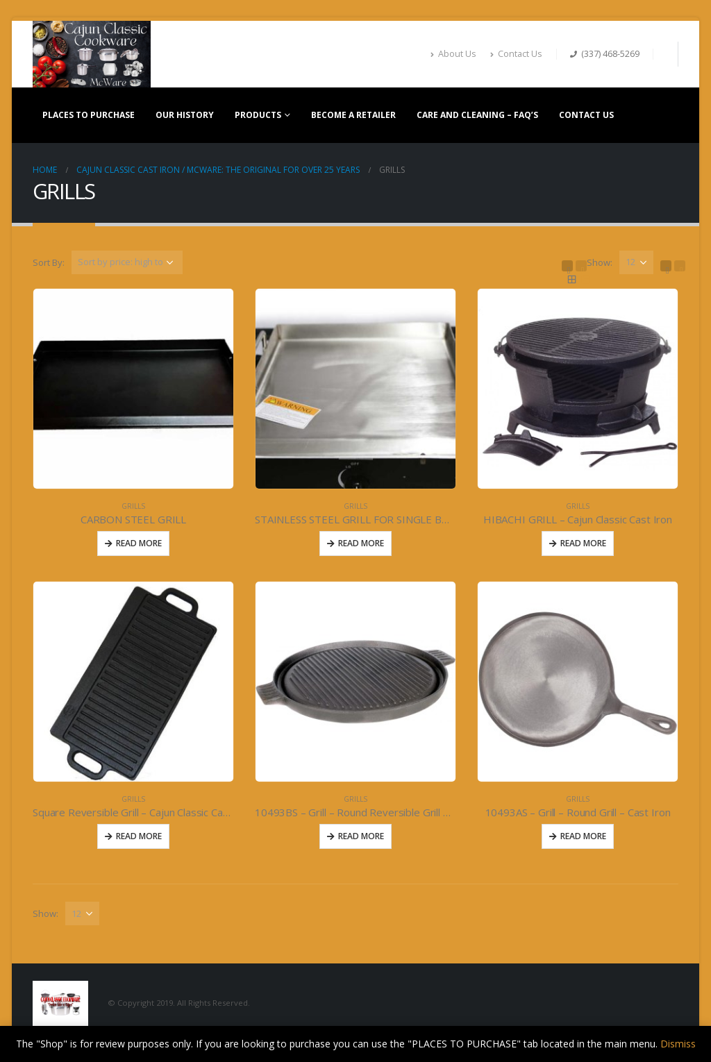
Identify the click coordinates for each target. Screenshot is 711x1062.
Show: (599, 262)
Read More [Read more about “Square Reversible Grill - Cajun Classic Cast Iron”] (139, 836)
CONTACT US (586, 115)
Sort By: (49, 262)
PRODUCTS (258, 115)
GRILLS (133, 506)
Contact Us (516, 54)
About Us (453, 54)
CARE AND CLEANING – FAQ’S (477, 115)
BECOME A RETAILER (353, 115)
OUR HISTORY (185, 115)
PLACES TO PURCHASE (88, 115)
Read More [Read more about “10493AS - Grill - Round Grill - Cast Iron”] (583, 836)
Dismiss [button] (678, 1043)
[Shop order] (127, 262)
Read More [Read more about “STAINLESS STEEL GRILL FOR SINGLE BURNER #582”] (361, 543)
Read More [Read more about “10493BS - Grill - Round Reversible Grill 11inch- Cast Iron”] (361, 836)
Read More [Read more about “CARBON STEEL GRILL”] (139, 543)
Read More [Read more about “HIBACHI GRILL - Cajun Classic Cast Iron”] (583, 543)
